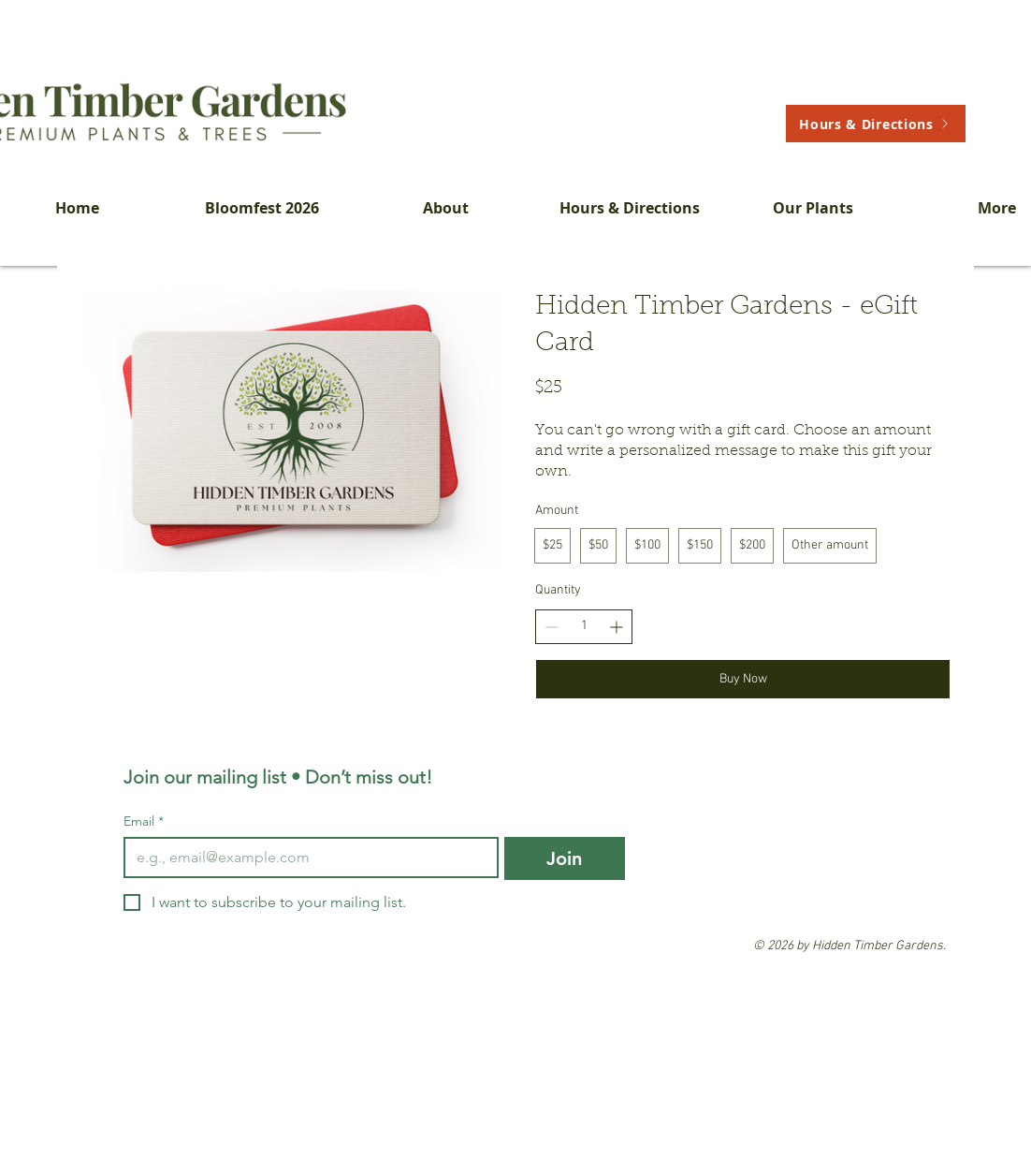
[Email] (305, 857)
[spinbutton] (583, 626)
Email (143, 821)
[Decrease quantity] (551, 626)
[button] (446, 208)
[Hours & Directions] (876, 123)
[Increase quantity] (616, 626)
